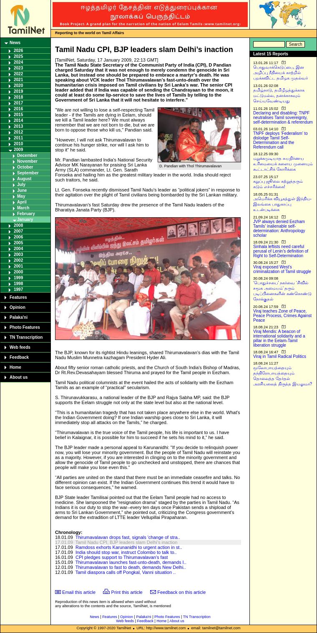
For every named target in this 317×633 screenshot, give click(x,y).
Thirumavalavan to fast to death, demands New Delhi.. (130, 567)
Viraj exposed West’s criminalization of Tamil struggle (282, 269)
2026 (18, 50)
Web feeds (20, 347)
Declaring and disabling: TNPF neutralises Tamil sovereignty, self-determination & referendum (283, 117)
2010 (18, 143)
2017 (18, 103)
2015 (18, 114)
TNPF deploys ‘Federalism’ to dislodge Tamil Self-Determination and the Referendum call (280, 140)
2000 (18, 272)
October (25, 167)
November (27, 161)
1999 (18, 278)
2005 (18, 243)
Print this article (127, 592)
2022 (18, 74)
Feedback (19, 357)
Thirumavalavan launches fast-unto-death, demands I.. (130, 562)
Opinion (17, 307)
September (28, 173)
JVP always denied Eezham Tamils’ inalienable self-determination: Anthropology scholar (279, 228)
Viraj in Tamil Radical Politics (279, 356)
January (25, 219)
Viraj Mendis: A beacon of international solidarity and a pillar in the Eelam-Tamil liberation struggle (279, 338)
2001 (18, 266)
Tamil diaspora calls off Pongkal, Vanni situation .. (125, 572)
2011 (18, 138)
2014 (18, 120)
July (21, 184)
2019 (18, 91)
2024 (18, 62)
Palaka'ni (19, 317)
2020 (18, 85)
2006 (18, 237)
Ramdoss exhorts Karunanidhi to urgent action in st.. (128, 547)
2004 (18, 248)
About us (19, 377)
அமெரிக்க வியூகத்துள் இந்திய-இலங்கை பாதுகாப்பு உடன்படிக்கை (282, 204)
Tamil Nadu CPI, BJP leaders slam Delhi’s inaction (126, 542)
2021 (18, 79)
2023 (18, 68)
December (27, 155)
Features (18, 297)
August (24, 178)
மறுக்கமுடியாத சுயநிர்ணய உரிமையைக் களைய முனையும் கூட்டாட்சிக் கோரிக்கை (283, 163)
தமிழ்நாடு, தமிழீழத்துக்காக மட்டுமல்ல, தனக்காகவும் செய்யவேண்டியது (278, 95)
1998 (18, 283)
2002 (18, 260)
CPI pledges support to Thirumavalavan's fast (121, 557)
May (21, 196)
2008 (18, 225)
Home (15, 367)
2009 (18, 149)
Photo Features (25, 327)
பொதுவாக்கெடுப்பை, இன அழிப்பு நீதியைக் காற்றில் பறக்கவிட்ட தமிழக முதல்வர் (280, 72)
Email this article (79, 592)
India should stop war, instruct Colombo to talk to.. (126, 552)
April (22, 202)
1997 (18, 289)
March (23, 208)
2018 (18, 97)
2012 (18, 132)
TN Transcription (26, 337)
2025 (18, 56)
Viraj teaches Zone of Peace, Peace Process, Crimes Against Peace (282, 316)
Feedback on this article (181, 592)
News (15, 42)
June (22, 190)
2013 (18, 126)
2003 (18, 254)
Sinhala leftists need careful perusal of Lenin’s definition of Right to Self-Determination (280, 251)
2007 (18, 231)
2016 (18, 109)
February (26, 213)
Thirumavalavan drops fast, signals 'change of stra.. (127, 537)
